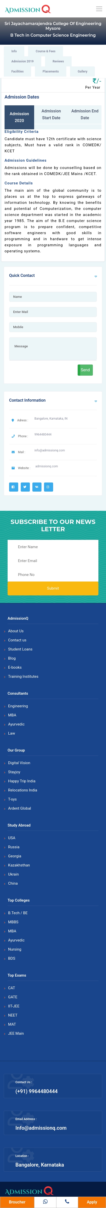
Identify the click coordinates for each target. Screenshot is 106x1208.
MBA (12, 715)
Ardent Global (19, 808)
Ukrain (13, 874)
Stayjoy (14, 772)
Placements (51, 71)
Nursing (14, 949)
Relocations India (22, 790)
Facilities (17, 71)
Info (14, 51)
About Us (16, 631)
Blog (12, 658)
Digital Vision (19, 763)
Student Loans (20, 649)
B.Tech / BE (18, 913)
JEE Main (16, 1033)
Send (85, 370)
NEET (12, 1015)
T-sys (12, 799)
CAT (11, 988)
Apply (92, 1202)
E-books (15, 667)
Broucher (17, 1202)
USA (11, 838)
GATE (12, 997)
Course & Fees (45, 51)
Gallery (82, 71)
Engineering (18, 706)
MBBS (13, 922)
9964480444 (42, 434)
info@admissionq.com (49, 450)
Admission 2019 (22, 61)
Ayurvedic (16, 724)
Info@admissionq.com (41, 1128)
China (13, 883)
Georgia (14, 856)
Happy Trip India (21, 781)
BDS (11, 958)
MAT (12, 1024)
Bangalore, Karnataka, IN (51, 418)
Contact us (17, 640)
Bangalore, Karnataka (39, 1165)
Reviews (58, 61)
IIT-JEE (13, 1006)
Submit (53, 588)
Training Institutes (23, 676)
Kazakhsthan (19, 865)
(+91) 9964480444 (36, 1091)
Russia (13, 847)
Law (11, 733)
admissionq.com (46, 466)
